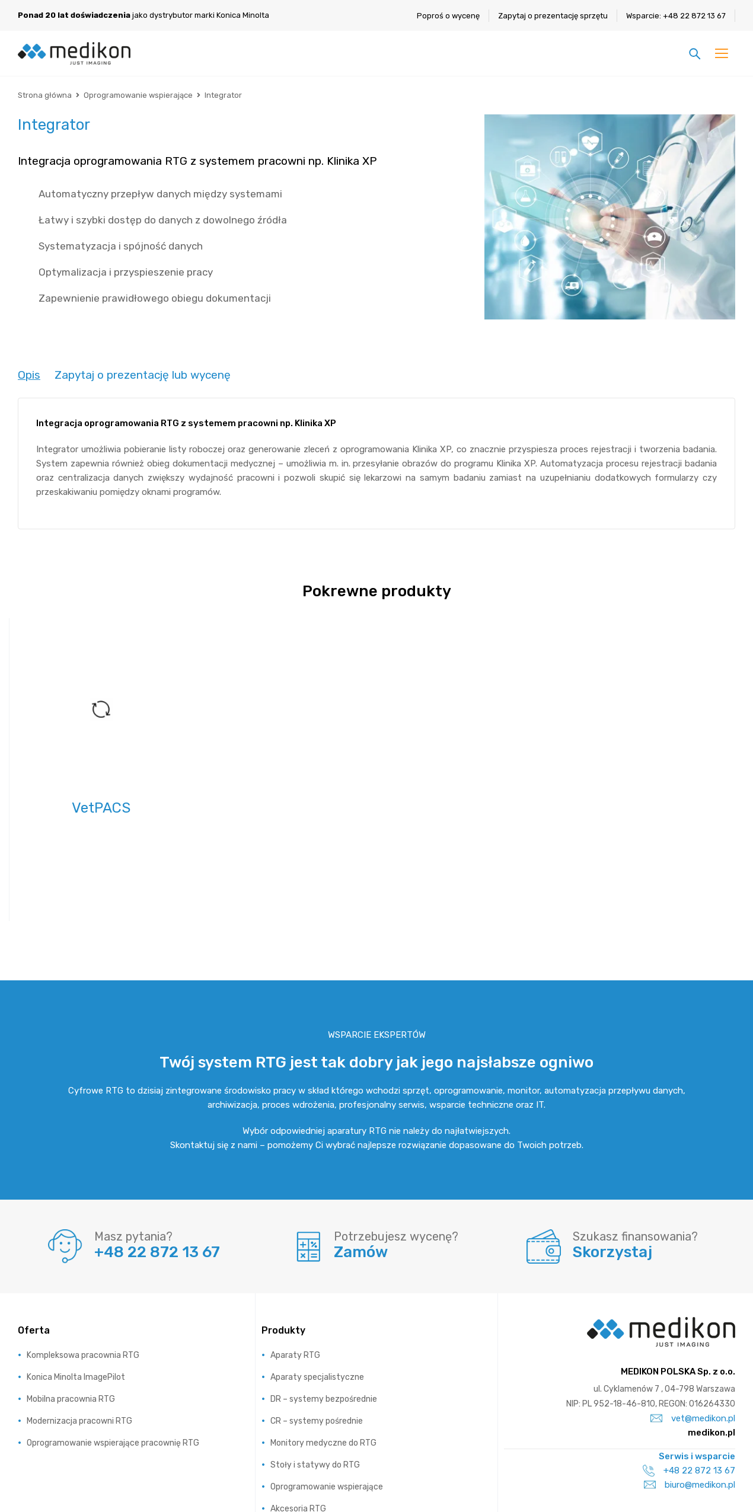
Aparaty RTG (295, 1277)
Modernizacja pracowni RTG (79, 1343)
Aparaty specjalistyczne (317, 1299)
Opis (29, 375)
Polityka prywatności (606, 1483)
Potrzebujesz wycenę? (396, 1158)
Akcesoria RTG (298, 1430)
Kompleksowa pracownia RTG (83, 1277)
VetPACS (101, 808)
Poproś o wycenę (448, 15)
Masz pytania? (133, 1158)
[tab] (29, 375)
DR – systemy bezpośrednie (323, 1321)
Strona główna (45, 95)
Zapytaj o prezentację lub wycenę (143, 375)
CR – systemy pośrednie (316, 1343)
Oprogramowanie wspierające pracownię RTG (113, 1365)
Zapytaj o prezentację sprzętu (553, 15)
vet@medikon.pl (692, 1340)
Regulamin (699, 1483)
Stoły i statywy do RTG (315, 1387)
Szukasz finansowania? (635, 1158)
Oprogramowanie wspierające (138, 95)
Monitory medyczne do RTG (323, 1365)
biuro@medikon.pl (689, 1406)
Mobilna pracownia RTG (71, 1321)
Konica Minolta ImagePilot (76, 1299)
